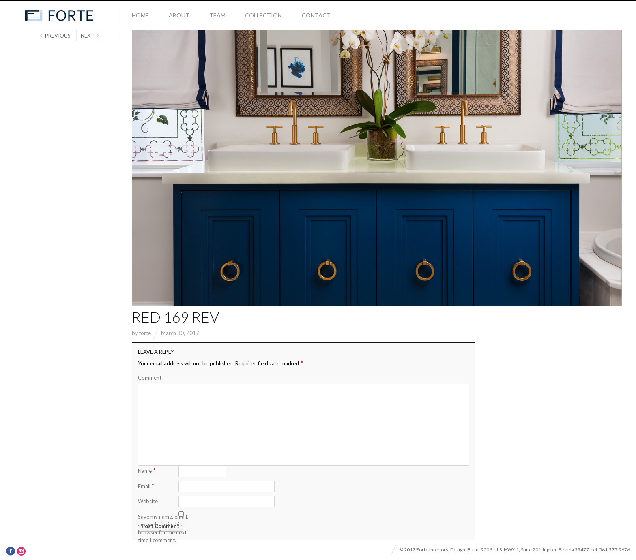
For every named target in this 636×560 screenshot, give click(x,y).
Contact (316, 15)
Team (217, 15)
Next (87, 35)
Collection (263, 15)
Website (148, 501)
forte (145, 333)
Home (140, 15)
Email (146, 485)
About (179, 15)
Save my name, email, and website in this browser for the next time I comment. (163, 528)
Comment (149, 377)
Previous (58, 35)
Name (147, 470)
